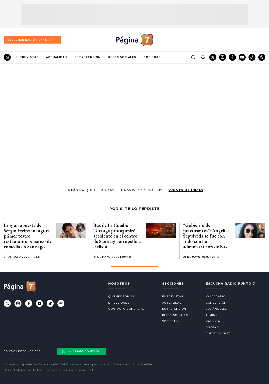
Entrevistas (26, 57)
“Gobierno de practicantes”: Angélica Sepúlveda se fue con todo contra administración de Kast (206, 236)
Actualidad (56, 57)
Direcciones (118, 302)
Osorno (212, 327)
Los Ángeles (216, 308)
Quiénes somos (121, 296)
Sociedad (152, 57)
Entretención (87, 57)
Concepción (216, 302)
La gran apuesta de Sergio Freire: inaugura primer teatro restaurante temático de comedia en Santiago (28, 236)
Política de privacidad (22, 351)
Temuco (212, 315)
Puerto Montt (218, 333)
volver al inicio (185, 190)
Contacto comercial (126, 308)
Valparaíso (215, 296)
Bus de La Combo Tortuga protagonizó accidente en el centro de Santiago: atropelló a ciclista (117, 236)
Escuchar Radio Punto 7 (32, 40)
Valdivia (213, 321)
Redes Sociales (122, 57)
